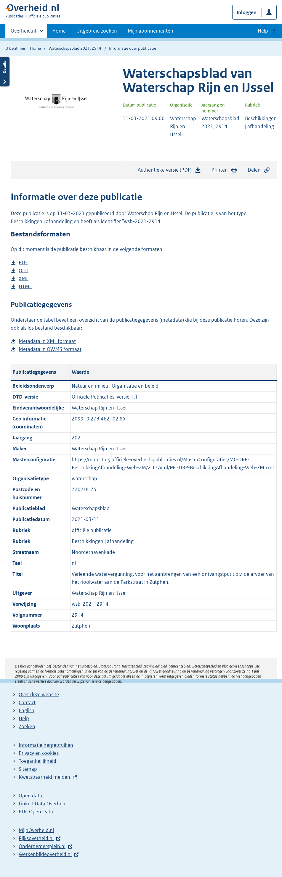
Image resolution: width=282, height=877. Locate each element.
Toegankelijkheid (37, 761)
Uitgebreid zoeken (96, 31)
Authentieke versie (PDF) (169, 171)
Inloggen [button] (247, 12)
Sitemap (28, 769)
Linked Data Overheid (43, 803)
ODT (23, 271)
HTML (25, 287)
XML (23, 279)
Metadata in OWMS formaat (50, 349)
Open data (30, 795)
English (26, 710)
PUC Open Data (36, 811)
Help (24, 718)
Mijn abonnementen (150, 31)
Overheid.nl (23, 32)
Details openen (4, 71)
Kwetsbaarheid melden (44, 777)
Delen (259, 170)
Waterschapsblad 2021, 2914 (75, 48)
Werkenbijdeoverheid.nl (45, 854)
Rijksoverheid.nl (36, 838)
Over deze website (39, 694)
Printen (224, 170)
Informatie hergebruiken (46, 745)
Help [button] (263, 31)
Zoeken (27, 726)
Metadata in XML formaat (47, 341)
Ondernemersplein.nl (42, 846)
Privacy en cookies (39, 753)
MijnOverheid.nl (36, 830)
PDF (23, 263)
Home (59, 31)
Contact (27, 702)
